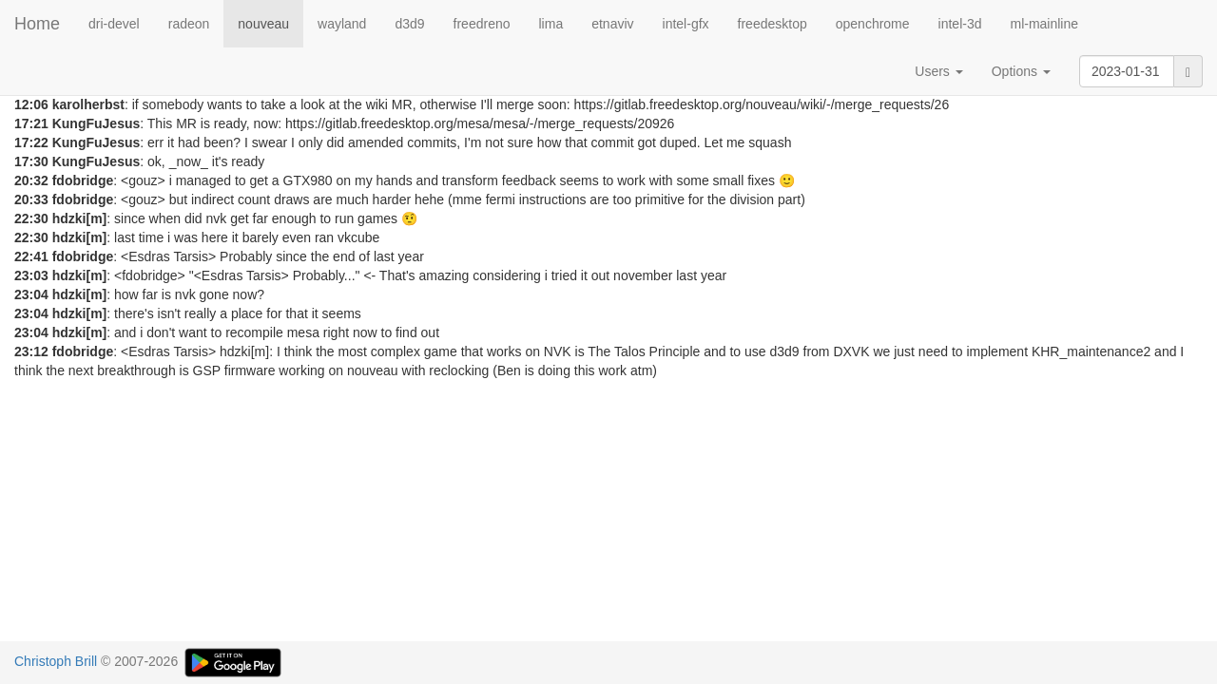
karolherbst (88, 104)
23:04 (31, 294)
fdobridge (83, 180)
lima (551, 23)
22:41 (31, 256)
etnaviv (612, 23)
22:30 (31, 218)
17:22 (31, 142)
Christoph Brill (55, 661)
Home (37, 23)
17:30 (31, 161)
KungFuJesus (96, 123)
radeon (189, 23)
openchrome (873, 23)
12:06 (31, 104)
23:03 (31, 275)
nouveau (263, 23)
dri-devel (114, 23)
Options (1021, 71)
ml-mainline (1044, 23)
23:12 (31, 351)
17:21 (31, 123)
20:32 (31, 180)
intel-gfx (686, 23)
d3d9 (409, 23)
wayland (342, 23)
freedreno (482, 23)
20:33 (31, 199)
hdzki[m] (79, 218)
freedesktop (772, 23)
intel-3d (960, 23)
